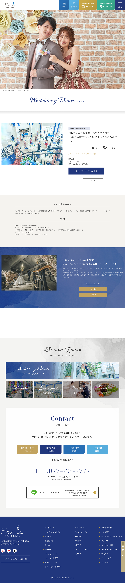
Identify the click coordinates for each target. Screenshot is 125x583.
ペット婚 (104, 541)
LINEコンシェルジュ (82, 549)
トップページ (49, 528)
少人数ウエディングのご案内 (111, 536)
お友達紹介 (105, 532)
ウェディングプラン (82, 532)
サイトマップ (106, 558)
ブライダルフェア (81, 528)
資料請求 (78, 541)
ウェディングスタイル (53, 532)
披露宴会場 (49, 541)
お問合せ (78, 545)
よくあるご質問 (107, 545)
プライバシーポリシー (109, 549)
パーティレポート (51, 554)
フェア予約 (93, 180)
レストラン (105, 562)
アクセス (78, 554)
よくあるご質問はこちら (61, 460)
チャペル (48, 536)
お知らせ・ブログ (51, 562)
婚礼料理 (48, 549)
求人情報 (104, 554)
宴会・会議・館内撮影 (53, 567)
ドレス (47, 545)
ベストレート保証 (51, 558)
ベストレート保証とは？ (93, 284)
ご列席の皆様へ (107, 528)
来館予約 (93, 295)
